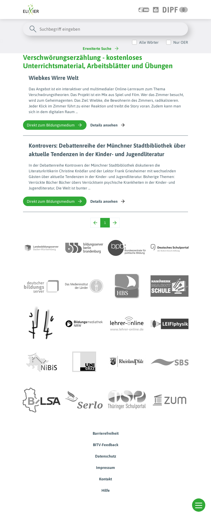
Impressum (105, 467)
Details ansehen (108, 125)
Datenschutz (105, 456)
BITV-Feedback (105, 445)
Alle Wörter (149, 42)
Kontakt (105, 479)
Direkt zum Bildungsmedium (55, 125)
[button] (198, 505)
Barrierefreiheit (106, 433)
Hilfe (105, 490)
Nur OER (180, 42)
